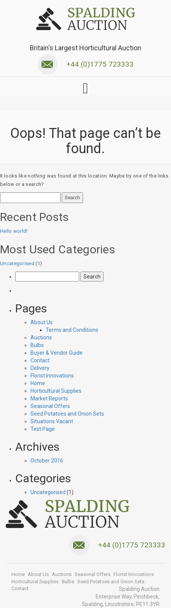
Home (37, 383)
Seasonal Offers (50, 406)
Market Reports (49, 398)
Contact (40, 360)
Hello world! (14, 231)
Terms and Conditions (72, 330)
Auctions (41, 337)
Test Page (42, 429)
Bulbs (37, 345)
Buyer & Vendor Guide (56, 353)
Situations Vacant (51, 421)
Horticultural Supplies (56, 391)
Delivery (40, 368)
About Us (41, 322)
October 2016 (46, 461)
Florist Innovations (52, 376)
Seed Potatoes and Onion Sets (67, 414)
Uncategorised (17, 263)
